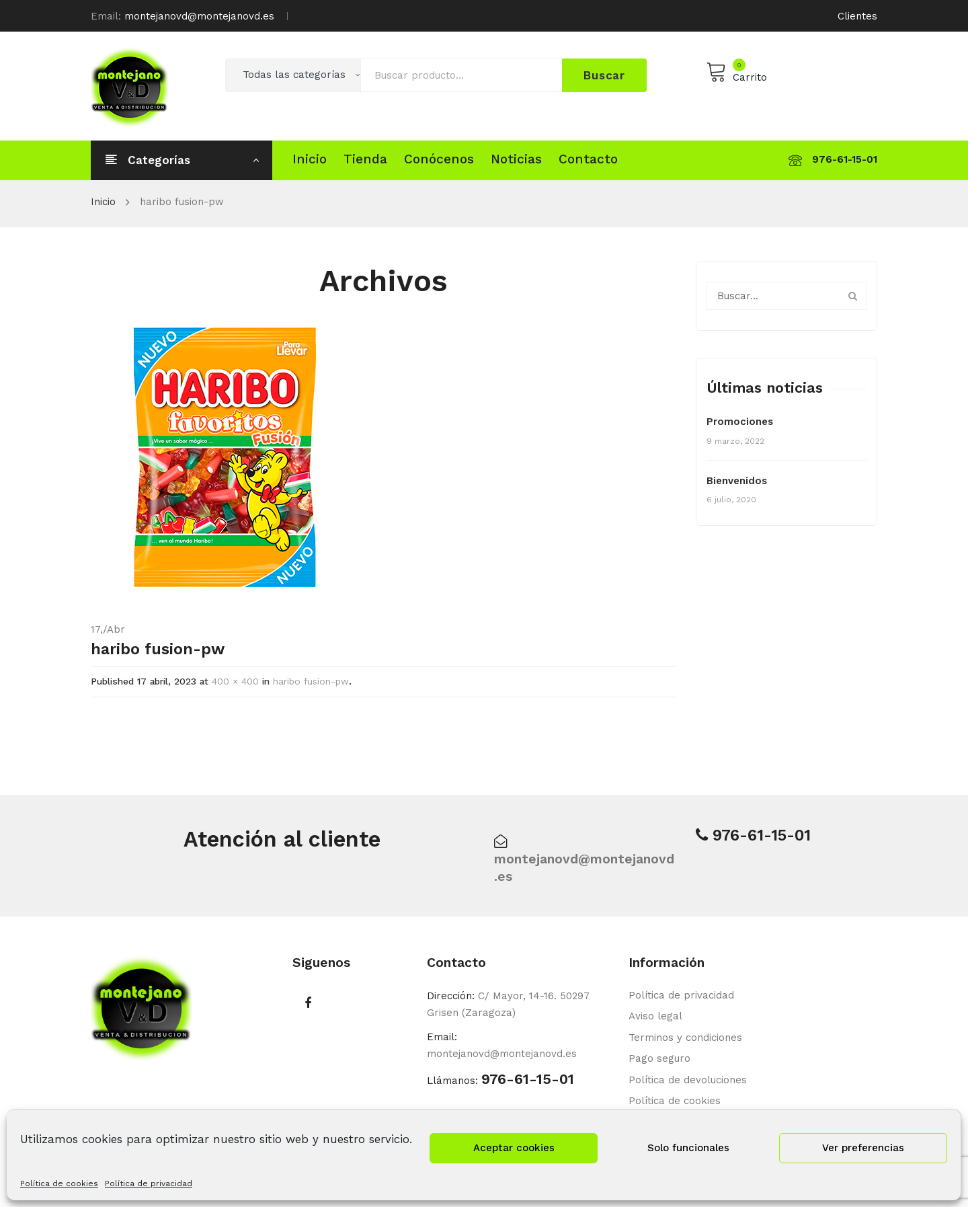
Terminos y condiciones (685, 1037)
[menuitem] (309, 159)
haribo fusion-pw (311, 681)
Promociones (740, 422)
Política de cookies (59, 1183)
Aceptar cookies (514, 1148)
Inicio (103, 202)
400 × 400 (235, 681)
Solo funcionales (688, 1148)
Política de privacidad (148, 1183)
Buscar (604, 75)
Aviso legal (655, 1016)
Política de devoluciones (688, 1080)
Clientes (857, 16)
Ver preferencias (863, 1148)
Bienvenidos (737, 481)
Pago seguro (659, 1058)
